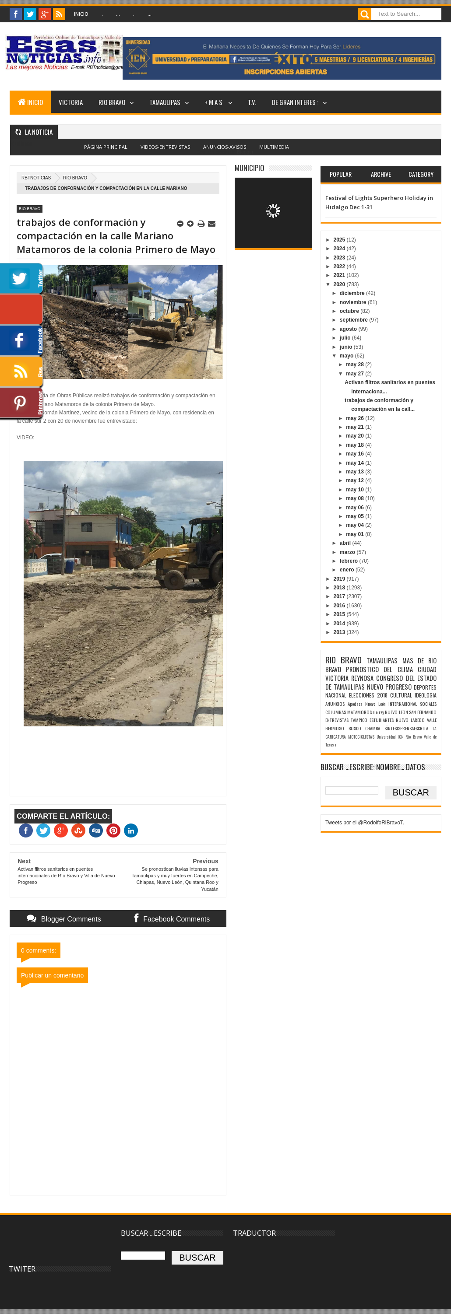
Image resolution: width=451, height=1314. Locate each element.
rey (381, 711)
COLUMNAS (335, 711)
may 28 (355, 364)
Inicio (81, 14)
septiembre (354, 320)
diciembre (353, 293)
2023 (339, 258)
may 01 (355, 534)
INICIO (30, 102)
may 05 (355, 516)
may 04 (355, 525)
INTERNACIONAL (402, 703)
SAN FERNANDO (423, 711)
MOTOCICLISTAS (361, 737)
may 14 (355, 463)
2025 (339, 240)
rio (375, 711)
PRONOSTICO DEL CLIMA (379, 669)
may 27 (355, 374)
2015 (339, 614)
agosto (349, 329)
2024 (339, 248)
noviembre (354, 302)
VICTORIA (71, 102)
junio (347, 347)
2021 (339, 275)
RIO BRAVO (112, 102)
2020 (339, 284)
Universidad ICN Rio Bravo (399, 737)
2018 (339, 588)
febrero (349, 561)
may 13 (355, 472)
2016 (339, 606)
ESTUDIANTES (382, 719)
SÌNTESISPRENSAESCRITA (406, 728)
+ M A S (214, 102)
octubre (350, 311)
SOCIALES (428, 703)
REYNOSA (362, 678)
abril (346, 543)
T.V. (252, 102)
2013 (339, 632)
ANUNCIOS (335, 703)
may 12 (355, 480)
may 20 (355, 436)
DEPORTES (425, 687)
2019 (339, 579)
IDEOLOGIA (426, 695)
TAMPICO (359, 719)
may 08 (355, 498)
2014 (339, 623)
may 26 (355, 418)
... (118, 14)
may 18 (355, 445)
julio (346, 338)
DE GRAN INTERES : (295, 102)
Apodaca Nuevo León (367, 703)
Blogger (245, 151)
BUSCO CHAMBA (365, 728)
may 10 (355, 490)
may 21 (355, 427)
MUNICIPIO (249, 167)
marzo (348, 552)
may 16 (355, 454)
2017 (339, 596)
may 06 (355, 508)
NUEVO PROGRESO (389, 686)
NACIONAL (335, 695)
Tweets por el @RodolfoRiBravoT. (364, 823)
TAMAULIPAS (164, 102)
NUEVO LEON (396, 711)
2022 (339, 266)
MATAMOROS (359, 711)
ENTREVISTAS (337, 719)
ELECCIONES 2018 (368, 695)
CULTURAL (401, 695)
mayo (347, 356)
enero (348, 570)
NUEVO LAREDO (410, 719)
